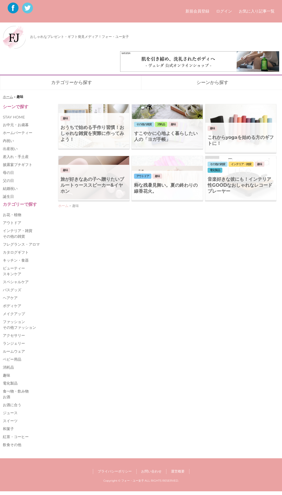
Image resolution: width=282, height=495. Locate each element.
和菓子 (8, 428)
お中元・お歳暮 (16, 124)
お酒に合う (12, 404)
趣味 (6, 375)
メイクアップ (14, 313)
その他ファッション (19, 327)
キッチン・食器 (16, 260)
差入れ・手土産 (16, 156)
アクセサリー (14, 335)
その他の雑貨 (14, 236)
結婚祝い (10, 188)
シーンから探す (212, 82)
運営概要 (178, 471)
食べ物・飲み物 (16, 391)
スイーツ (10, 420)
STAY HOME (14, 117)
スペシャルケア (16, 282)
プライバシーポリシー (115, 471)
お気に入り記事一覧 (257, 11)
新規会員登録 (197, 11)
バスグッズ (12, 289)
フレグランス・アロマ (21, 244)
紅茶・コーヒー (16, 436)
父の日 (8, 180)
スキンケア (12, 274)
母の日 (8, 172)
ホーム (8, 97)
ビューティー (14, 268)
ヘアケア (10, 297)
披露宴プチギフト (17, 164)
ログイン (224, 11)
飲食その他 (12, 444)
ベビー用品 (12, 359)
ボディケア (12, 305)
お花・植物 (12, 214)
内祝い (8, 140)
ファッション (14, 321)
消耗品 (8, 367)
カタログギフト (16, 252)
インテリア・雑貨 (17, 230)
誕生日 (8, 196)
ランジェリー (14, 343)
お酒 (6, 397)
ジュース (10, 412)
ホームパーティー (17, 132)
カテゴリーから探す (71, 82)
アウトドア (12, 222)
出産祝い (10, 148)
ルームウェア (14, 351)
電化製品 (10, 383)
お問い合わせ (151, 471)
